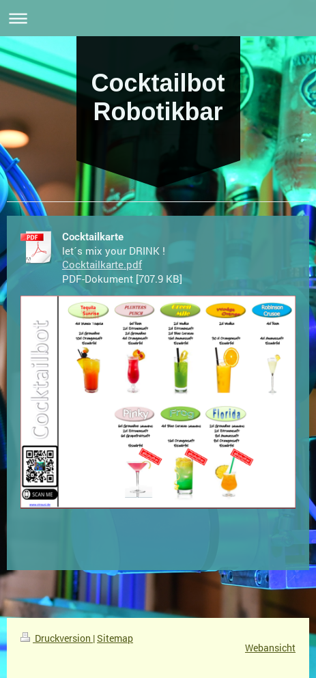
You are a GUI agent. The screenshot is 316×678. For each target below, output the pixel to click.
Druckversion (56, 638)
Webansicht (270, 647)
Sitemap (115, 638)
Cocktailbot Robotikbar (158, 97)
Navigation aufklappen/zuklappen (158, 18)
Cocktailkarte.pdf (102, 264)
